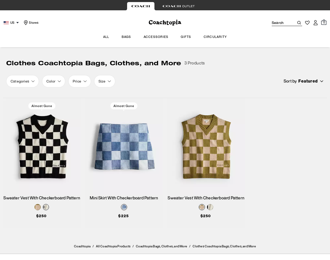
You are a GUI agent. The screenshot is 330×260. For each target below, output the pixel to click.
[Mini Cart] (324, 22)
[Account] (315, 23)
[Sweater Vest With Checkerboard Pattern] (42, 146)
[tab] (140, 6)
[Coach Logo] (165, 23)
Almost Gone (41, 106)
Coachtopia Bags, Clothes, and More (161, 246)
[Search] (279, 23)
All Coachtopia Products (113, 246)
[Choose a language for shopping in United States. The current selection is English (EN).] (12, 23)
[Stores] (30, 23)
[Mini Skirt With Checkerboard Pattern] (124, 146)
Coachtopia (82, 246)
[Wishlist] (307, 23)
